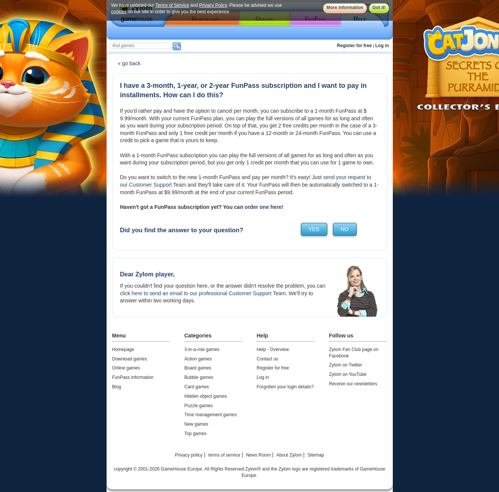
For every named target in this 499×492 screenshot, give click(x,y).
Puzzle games (199, 405)
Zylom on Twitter (345, 365)
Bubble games (199, 377)
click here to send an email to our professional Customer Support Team (203, 293)
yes (314, 229)
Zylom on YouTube (348, 374)
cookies (119, 11)
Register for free (354, 45)
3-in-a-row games (202, 349)
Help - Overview (273, 349)
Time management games (211, 414)
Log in (382, 45)
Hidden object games (206, 396)
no (345, 229)
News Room (258, 455)
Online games (126, 368)
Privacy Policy (213, 5)
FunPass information (133, 377)
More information (344, 7)
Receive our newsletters (353, 383)
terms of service (224, 455)
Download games (129, 359)
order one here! (264, 207)
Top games (196, 433)
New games (196, 424)
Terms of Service (172, 5)
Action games (198, 359)
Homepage (123, 349)
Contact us (267, 359)
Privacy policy (188, 455)
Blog (116, 386)
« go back (129, 63)
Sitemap (315, 455)
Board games (198, 368)
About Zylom (289, 455)
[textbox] (140, 46)
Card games (197, 386)
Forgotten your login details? (285, 386)
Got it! (378, 7)
